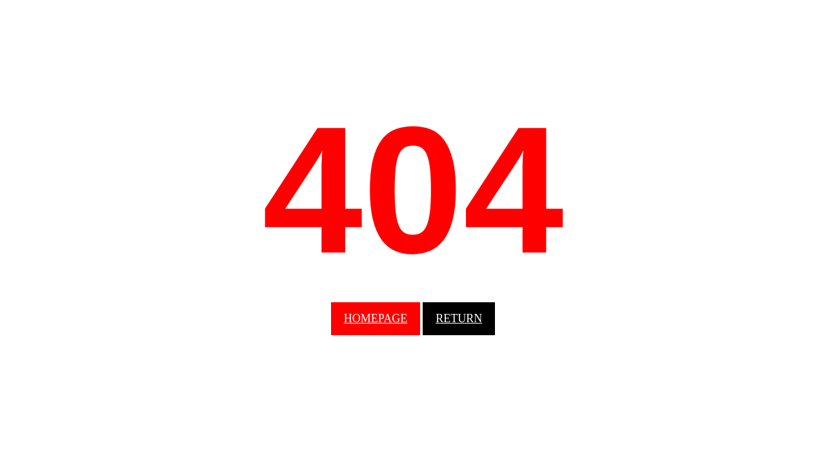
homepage (375, 318)
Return (459, 318)
